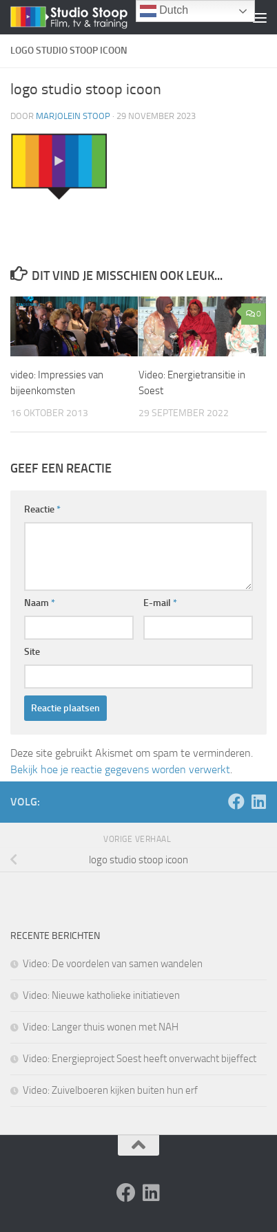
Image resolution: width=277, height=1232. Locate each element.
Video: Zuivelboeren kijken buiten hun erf (110, 1090)
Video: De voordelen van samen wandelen (113, 964)
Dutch (164, 11)
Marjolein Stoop (73, 116)
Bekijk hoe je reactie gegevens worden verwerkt (120, 769)
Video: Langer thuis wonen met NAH (100, 1027)
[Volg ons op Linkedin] (258, 801)
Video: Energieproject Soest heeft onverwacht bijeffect (139, 1058)
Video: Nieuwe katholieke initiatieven (101, 995)
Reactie (42, 509)
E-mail (160, 603)
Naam (39, 603)
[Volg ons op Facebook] (236, 801)
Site (32, 652)
